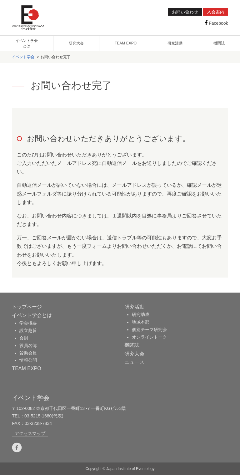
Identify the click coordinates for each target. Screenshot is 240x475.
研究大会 (76, 43)
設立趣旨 (28, 330)
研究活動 (175, 43)
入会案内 (215, 11)
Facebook (216, 23)
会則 (23, 337)
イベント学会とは (32, 315)
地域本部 (140, 321)
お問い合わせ (185, 11)
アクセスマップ (30, 433)
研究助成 (140, 314)
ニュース (134, 362)
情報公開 (28, 360)
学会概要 (28, 322)
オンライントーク (149, 337)
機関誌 (219, 43)
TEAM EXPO (126, 43)
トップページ (27, 306)
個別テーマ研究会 (149, 329)
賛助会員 (28, 352)
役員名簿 (28, 345)
